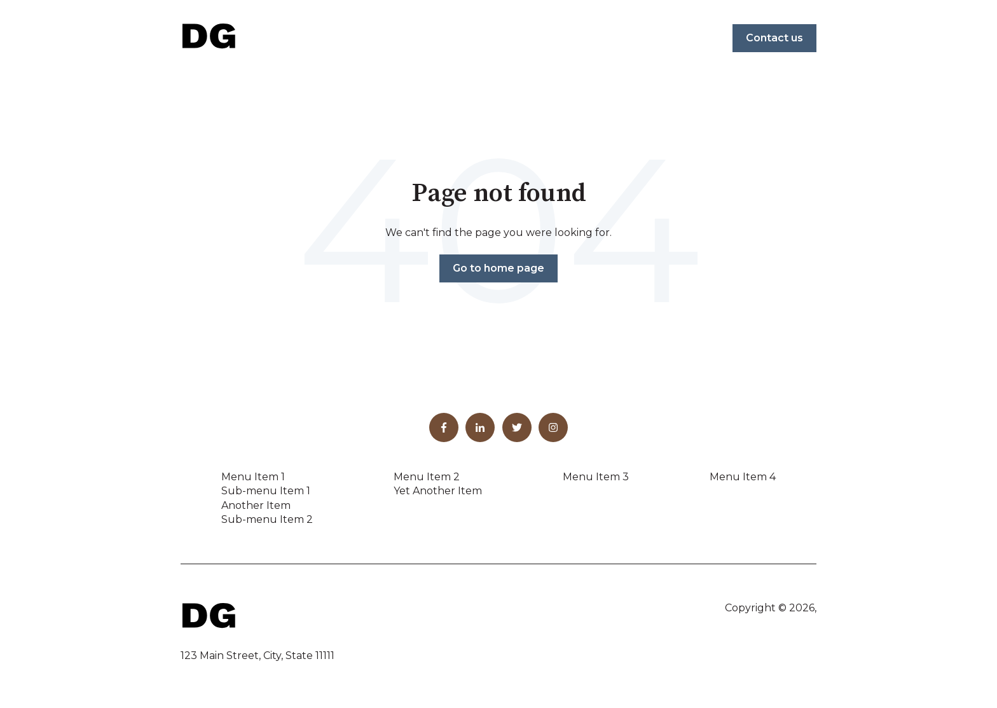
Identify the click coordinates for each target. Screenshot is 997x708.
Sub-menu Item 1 (265, 491)
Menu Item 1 (253, 477)
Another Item (256, 505)
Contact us (774, 38)
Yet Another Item (438, 491)
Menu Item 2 (427, 477)
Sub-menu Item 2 (267, 519)
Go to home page (498, 268)
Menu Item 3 (596, 477)
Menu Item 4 (743, 477)
